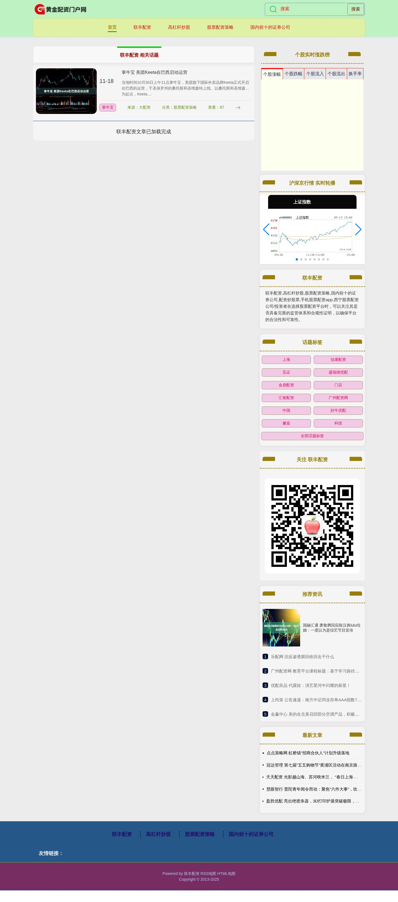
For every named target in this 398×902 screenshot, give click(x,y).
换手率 (355, 73)
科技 (338, 423)
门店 (338, 385)
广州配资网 (338, 397)
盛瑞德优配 (338, 372)
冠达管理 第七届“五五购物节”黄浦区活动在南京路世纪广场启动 (324, 765)
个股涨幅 (272, 74)
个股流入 (315, 73)
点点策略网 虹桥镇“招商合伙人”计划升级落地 (308, 752)
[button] (266, 229)
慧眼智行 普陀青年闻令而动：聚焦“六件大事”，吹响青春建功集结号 (328, 789)
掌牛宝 (108, 107)
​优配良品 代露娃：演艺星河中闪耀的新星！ (311, 685)
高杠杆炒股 (179, 27)
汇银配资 (286, 397)
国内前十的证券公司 (270, 27)
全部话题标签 (312, 436)
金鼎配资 (286, 385)
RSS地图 (208, 873)
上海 (286, 359)
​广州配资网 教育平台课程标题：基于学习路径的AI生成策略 (325, 671)
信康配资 (338, 359)
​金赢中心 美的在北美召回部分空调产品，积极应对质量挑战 (325, 714)
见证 (286, 372)
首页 (112, 27)
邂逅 (286, 423)
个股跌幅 (293, 73)
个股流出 (336, 73)
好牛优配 (338, 410)
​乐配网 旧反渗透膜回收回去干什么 (302, 656)
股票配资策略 (220, 27)
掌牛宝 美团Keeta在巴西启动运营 (154, 72)
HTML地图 (226, 873)
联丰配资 (142, 27)
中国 (286, 410)
